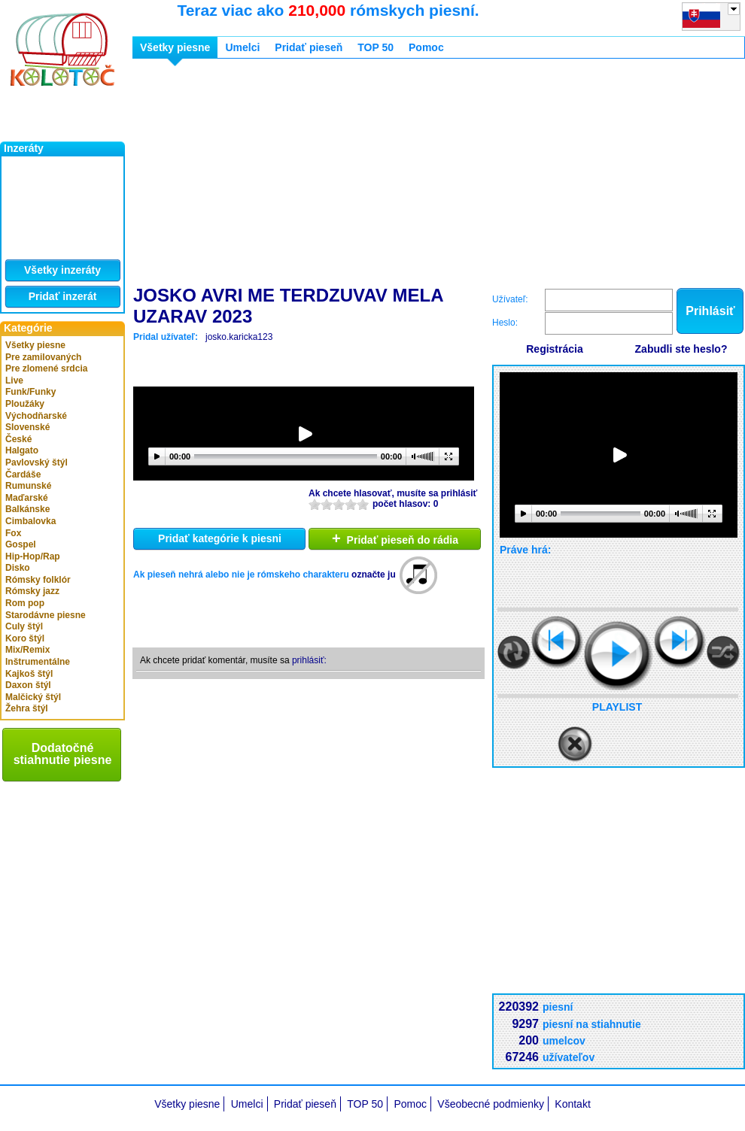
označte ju (373, 574)
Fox (13, 533)
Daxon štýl (28, 685)
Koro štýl (24, 638)
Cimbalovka (30, 521)
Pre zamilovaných (43, 357)
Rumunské (28, 486)
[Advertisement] (352, 175)
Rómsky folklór (38, 580)
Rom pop (24, 603)
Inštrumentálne (37, 661)
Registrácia (554, 349)
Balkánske (27, 509)
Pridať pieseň (308, 47)
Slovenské (27, 427)
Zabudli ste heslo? (681, 349)
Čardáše (23, 474)
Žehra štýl (26, 708)
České (18, 439)
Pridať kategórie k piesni (219, 538)
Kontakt (572, 1104)
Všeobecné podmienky (490, 1104)
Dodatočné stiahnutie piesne (63, 753)
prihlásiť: (309, 660)
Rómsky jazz (32, 591)
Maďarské (26, 498)
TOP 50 (375, 47)
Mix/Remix (27, 649)
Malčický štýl (33, 697)
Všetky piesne (35, 345)
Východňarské (36, 416)
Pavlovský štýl (36, 462)
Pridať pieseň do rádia (395, 538)
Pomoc (426, 47)
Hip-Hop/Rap (32, 556)
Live (14, 380)
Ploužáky (24, 404)
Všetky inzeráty (62, 270)
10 (363, 504)
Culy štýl (24, 626)
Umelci (242, 47)
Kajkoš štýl (29, 674)
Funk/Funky (30, 392)
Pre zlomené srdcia (46, 368)
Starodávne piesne (45, 615)
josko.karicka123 (238, 337)
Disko (17, 567)
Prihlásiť (710, 311)
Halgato (21, 450)
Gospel (20, 544)
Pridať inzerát (63, 296)
